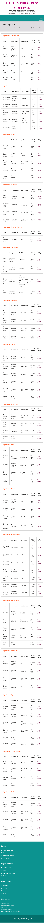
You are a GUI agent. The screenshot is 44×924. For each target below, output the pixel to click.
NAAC (4, 870)
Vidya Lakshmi (7, 891)
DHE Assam (6, 876)
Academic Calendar (8, 855)
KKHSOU (5, 885)
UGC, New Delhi (7, 867)
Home (16, 28)
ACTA (4, 893)
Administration (25, 28)
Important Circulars (8, 850)
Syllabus (5, 853)
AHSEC (5, 888)
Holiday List (6, 858)
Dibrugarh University (9, 873)
